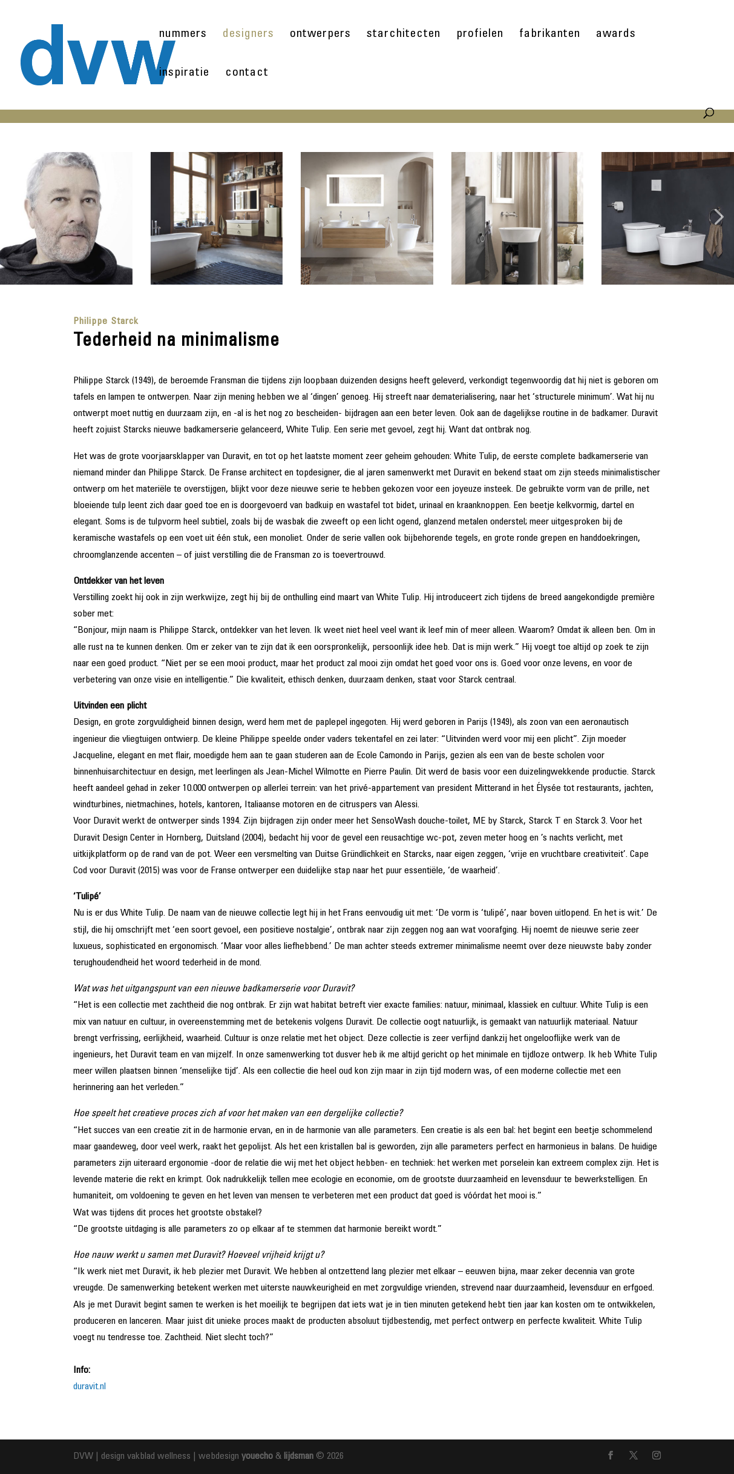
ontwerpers (320, 35)
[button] (17, 218)
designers (248, 35)
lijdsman (298, 1456)
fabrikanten (549, 35)
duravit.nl (89, 1387)
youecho (257, 1456)
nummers (183, 35)
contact (247, 74)
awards (616, 35)
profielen (479, 35)
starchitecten (404, 35)
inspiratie (184, 74)
